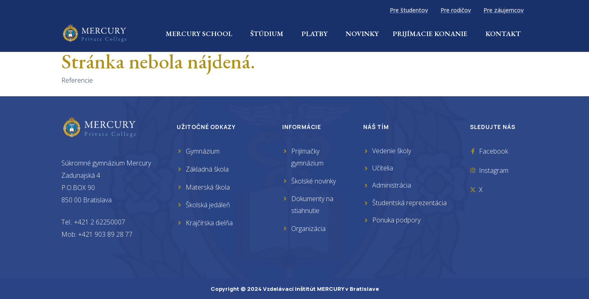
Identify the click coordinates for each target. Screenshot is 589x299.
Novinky (362, 33)
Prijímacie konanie (432, 33)
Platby (316, 33)
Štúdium (269, 33)
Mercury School (201, 33)
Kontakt (503, 33)
